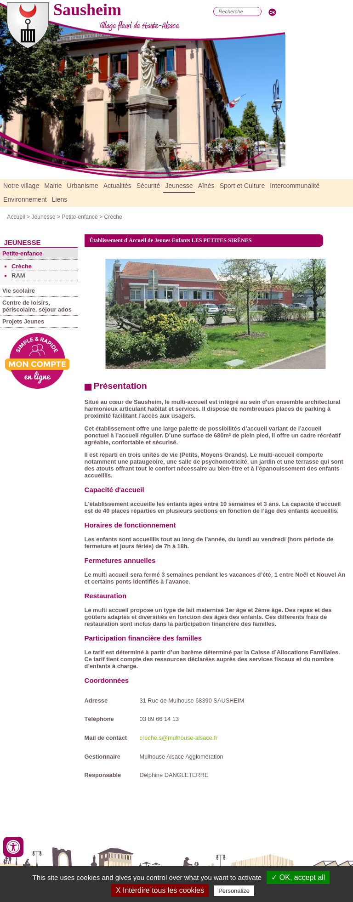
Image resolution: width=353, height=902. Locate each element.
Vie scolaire (18, 290)
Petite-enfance (79, 217)
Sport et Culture (242, 185)
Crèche (113, 217)
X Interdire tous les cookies (160, 890)
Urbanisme (82, 185)
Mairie (53, 185)
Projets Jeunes (23, 321)
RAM (18, 275)
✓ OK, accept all (298, 877)
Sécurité (148, 185)
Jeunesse (179, 185)
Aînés (206, 185)
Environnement (25, 199)
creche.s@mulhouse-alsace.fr (178, 737)
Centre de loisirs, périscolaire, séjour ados (37, 306)
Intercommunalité (294, 185)
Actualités (117, 185)
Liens (60, 199)
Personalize (234, 890)
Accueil (16, 217)
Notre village (21, 185)
